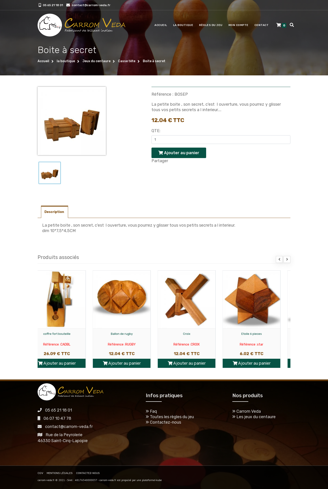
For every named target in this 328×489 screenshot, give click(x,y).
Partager (159, 160)
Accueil (160, 25)
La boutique (183, 25)
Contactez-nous (163, 422)
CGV (40, 473)
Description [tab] (54, 212)
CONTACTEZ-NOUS (88, 473)
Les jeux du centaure (254, 416)
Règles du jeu (211, 25)
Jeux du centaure (96, 61)
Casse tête (126, 61)
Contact (261, 25)
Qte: (155, 130)
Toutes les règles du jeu (170, 416)
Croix (196, 333)
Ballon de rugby (132, 333)
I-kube (158, 480)
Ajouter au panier (67, 363)
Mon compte (238, 25)
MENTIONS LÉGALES (60, 473)
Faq (151, 411)
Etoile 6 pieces (261, 333)
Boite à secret (154, 61)
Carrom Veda (246, 411)
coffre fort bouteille (66, 333)
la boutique (66, 61)
